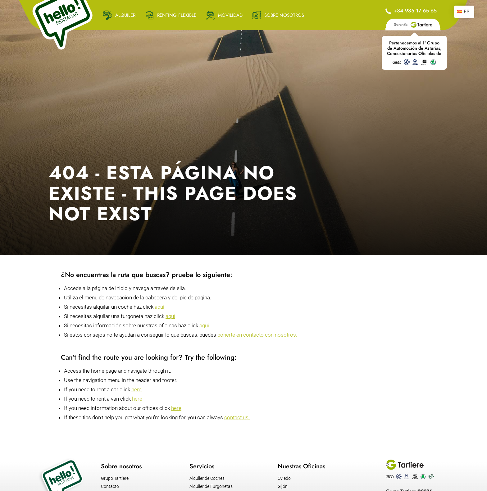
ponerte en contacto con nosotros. (257, 335)
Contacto (110, 486)
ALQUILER (125, 15)
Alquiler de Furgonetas (211, 486)
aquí (159, 307)
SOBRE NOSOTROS (284, 15)
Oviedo (284, 478)
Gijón (283, 486)
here (136, 389)
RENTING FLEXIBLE (176, 15)
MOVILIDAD (230, 15)
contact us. (237, 417)
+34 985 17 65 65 (415, 10)
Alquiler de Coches (207, 478)
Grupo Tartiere (115, 478)
